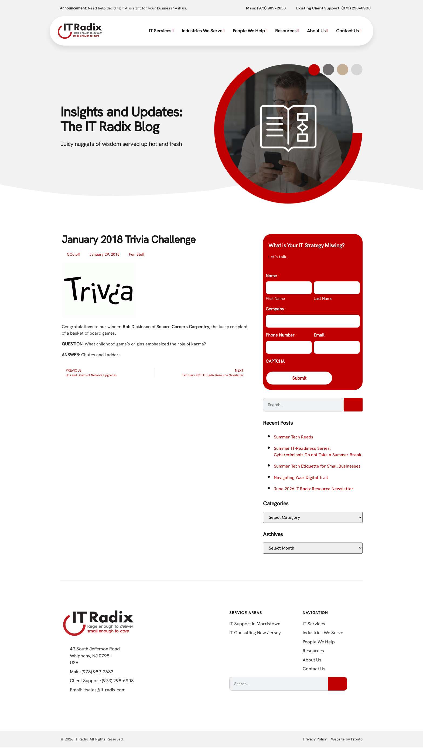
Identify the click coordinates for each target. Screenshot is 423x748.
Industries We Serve (203, 31)
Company (276, 309)
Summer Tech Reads (293, 437)
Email (320, 335)
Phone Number (281, 335)
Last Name (323, 298)
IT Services (161, 31)
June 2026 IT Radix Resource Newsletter (313, 489)
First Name (275, 298)
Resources (287, 31)
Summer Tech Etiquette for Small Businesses (317, 466)
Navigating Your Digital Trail (301, 478)
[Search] (353, 405)
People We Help (250, 31)
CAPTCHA (275, 361)
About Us (317, 31)
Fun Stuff (136, 254)
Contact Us (348, 31)
